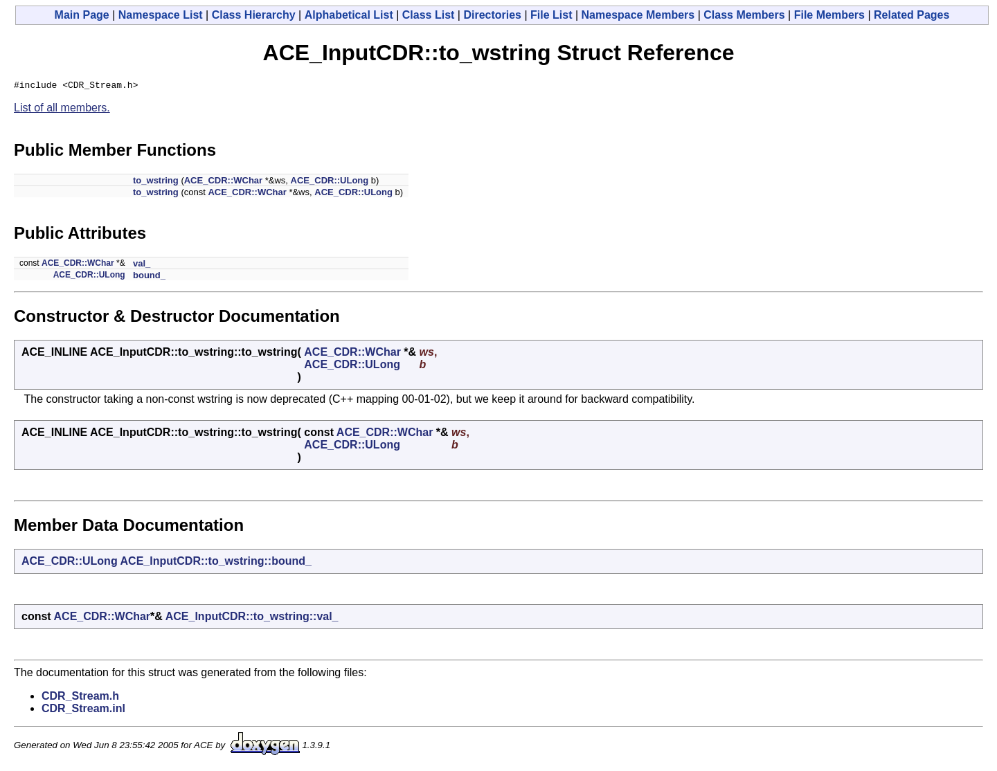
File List (551, 15)
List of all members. (62, 110)
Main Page (82, 15)
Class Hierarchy (254, 15)
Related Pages (911, 15)
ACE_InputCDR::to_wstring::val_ (252, 618)
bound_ (149, 277)
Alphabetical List (349, 15)
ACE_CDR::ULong (330, 182)
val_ (141, 265)
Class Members (743, 15)
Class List (428, 15)
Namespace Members (638, 15)
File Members (829, 15)
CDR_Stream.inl (83, 710)
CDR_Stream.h (80, 698)
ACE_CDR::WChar (223, 182)
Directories (492, 15)
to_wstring (156, 182)
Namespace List (160, 15)
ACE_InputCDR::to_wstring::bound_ (216, 563)
